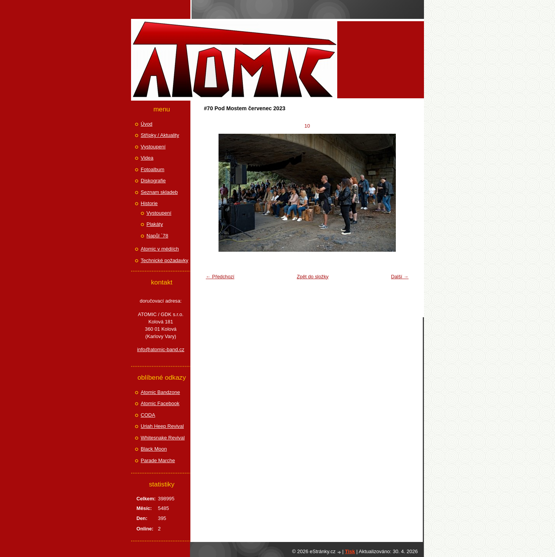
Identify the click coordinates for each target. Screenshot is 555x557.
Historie (149, 203)
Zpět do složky (313, 276)
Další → (400, 276)
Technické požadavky (164, 260)
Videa (147, 158)
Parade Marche (158, 460)
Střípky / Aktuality (160, 135)
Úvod (146, 124)
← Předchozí (220, 276)
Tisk (350, 551)
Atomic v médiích (160, 249)
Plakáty (154, 224)
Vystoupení (153, 147)
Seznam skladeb (159, 192)
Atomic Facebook (160, 403)
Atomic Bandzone (160, 392)
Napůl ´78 (157, 236)
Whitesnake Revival (163, 438)
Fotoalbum (152, 169)
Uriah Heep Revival (162, 426)
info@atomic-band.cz (160, 349)
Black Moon (154, 449)
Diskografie (153, 180)
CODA (148, 415)
